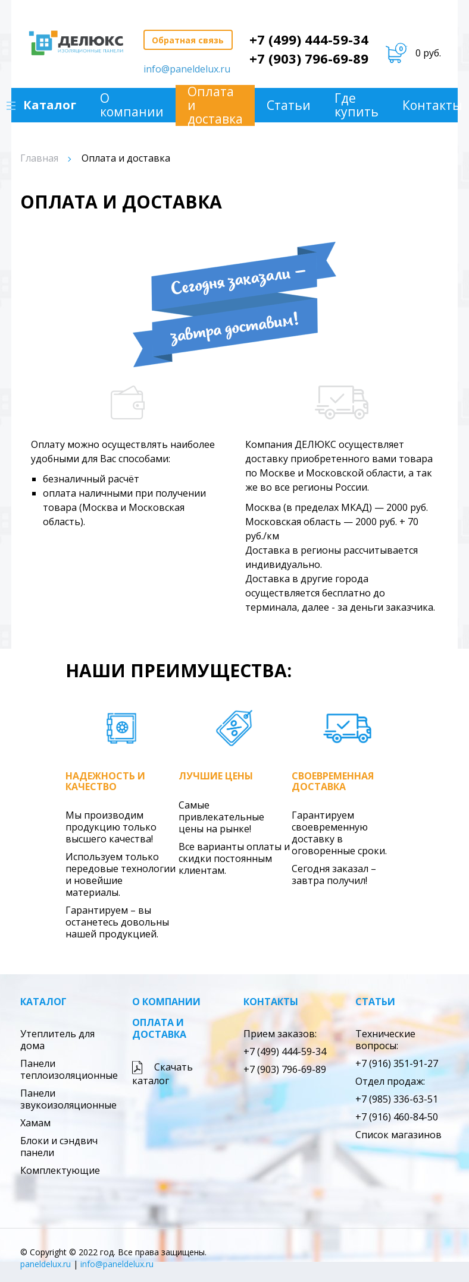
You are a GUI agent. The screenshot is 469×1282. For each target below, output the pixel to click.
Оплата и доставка (215, 105)
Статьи (289, 105)
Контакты (270, 1001)
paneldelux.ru (45, 1264)
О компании (132, 105)
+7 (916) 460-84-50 (396, 1116)
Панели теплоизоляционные (69, 1069)
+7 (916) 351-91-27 (396, 1063)
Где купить (357, 105)
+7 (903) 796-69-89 (308, 58)
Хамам (35, 1122)
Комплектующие (60, 1170)
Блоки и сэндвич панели (59, 1146)
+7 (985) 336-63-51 (396, 1099)
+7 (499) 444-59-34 (308, 39)
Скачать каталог (162, 1073)
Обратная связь (188, 40)
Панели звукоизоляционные (68, 1099)
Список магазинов (398, 1134)
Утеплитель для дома (57, 1039)
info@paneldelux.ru (186, 68)
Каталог (43, 1001)
